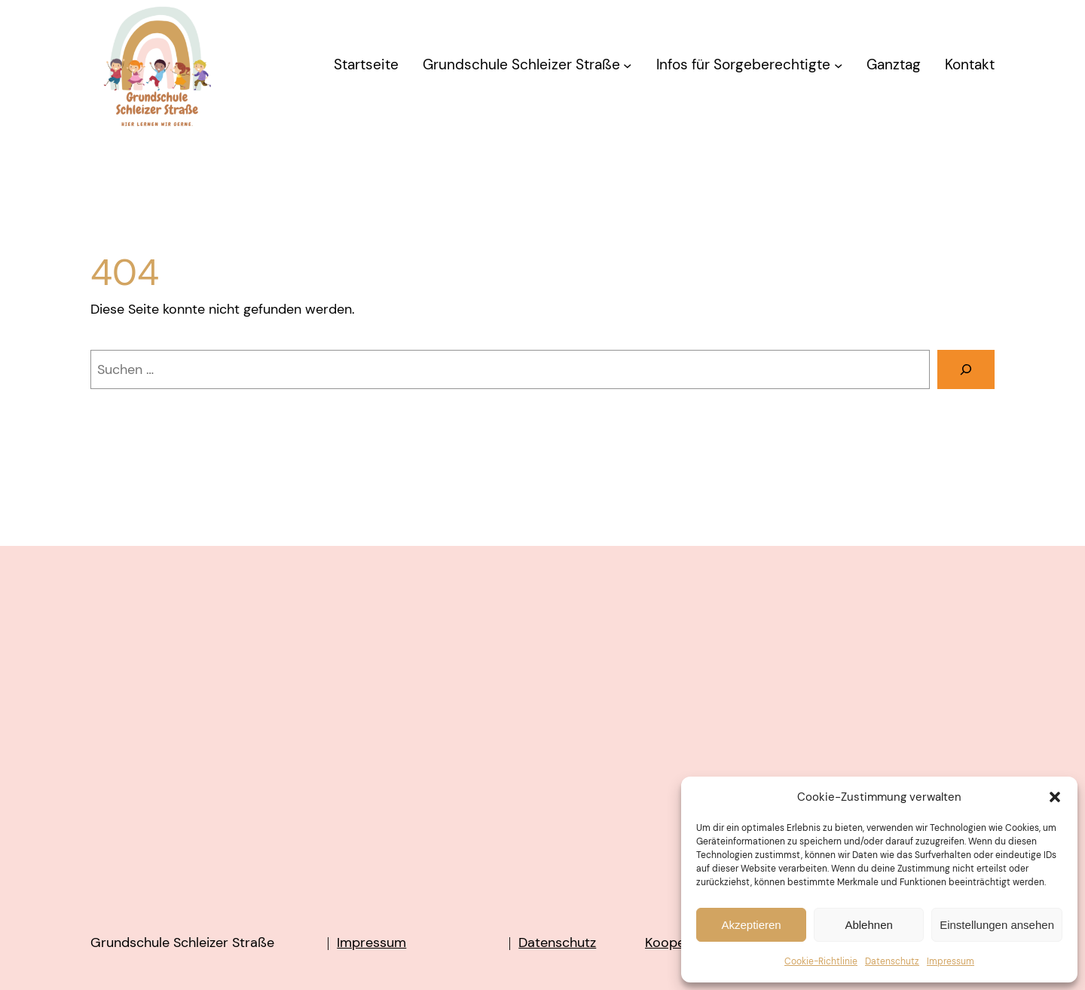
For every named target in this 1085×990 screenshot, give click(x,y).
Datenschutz (892, 961)
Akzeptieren (751, 924)
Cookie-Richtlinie (820, 961)
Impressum (950, 961)
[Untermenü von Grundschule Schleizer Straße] (627, 65)
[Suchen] (966, 369)
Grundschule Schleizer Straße (182, 942)
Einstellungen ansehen (997, 924)
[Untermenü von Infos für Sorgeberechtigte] (838, 65)
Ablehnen (868, 924)
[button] (1054, 797)
